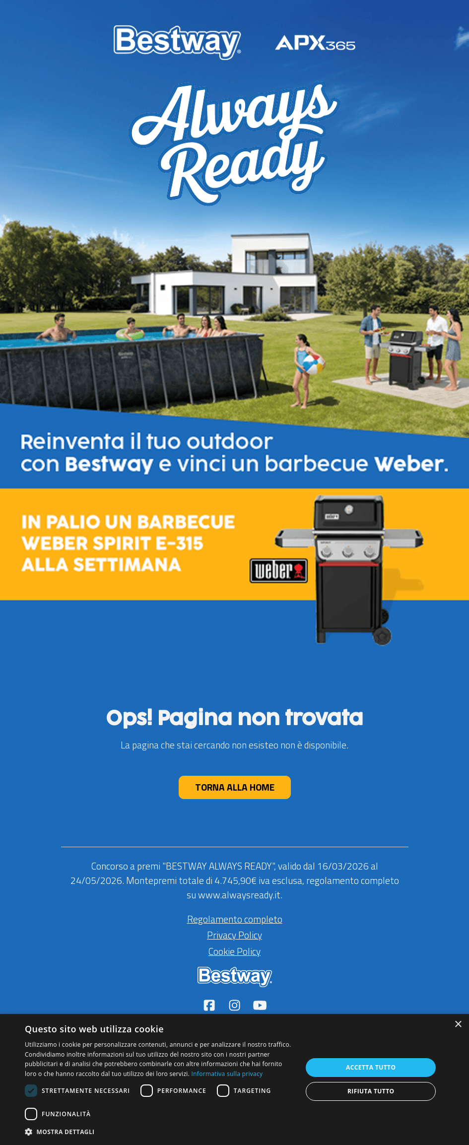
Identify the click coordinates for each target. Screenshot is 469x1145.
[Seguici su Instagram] (235, 1006)
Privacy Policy (234, 935)
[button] (159, 1132)
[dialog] (234, 1079)
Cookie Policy (234, 951)
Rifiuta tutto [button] (371, 1091)
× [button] (458, 1024)
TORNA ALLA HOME (234, 787)
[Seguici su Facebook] (210, 1006)
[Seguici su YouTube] (259, 1006)
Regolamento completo (234, 919)
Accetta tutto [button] (371, 1067)
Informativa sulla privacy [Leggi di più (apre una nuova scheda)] (227, 1074)
